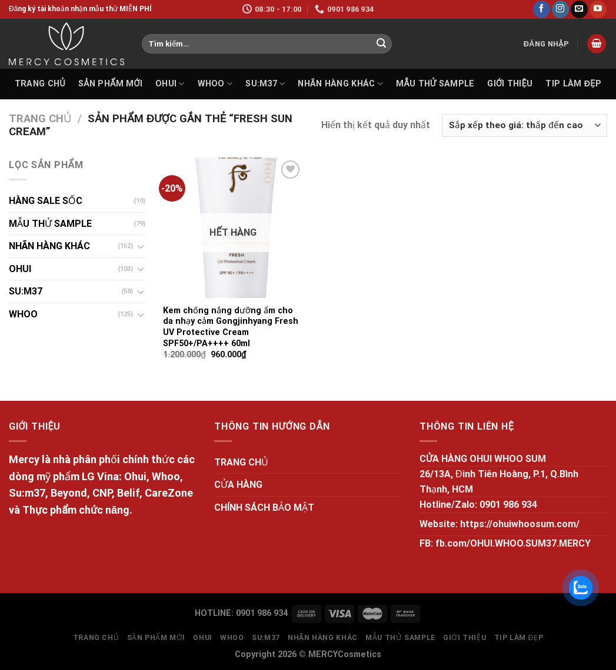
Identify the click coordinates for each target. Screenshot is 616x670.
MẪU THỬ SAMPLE (435, 84)
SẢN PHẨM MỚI (110, 84)
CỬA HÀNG (238, 484)
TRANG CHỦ (40, 84)
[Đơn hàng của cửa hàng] (524, 125)
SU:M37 (265, 83)
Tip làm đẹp (573, 84)
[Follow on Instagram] (560, 9)
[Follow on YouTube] (598, 9)
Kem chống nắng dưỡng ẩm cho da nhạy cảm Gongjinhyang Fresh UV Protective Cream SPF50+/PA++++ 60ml (230, 327)
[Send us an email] (579, 9)
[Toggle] (140, 246)
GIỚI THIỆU (509, 84)
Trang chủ (40, 118)
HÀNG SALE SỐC (45, 200)
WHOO (215, 83)
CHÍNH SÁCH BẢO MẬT (264, 507)
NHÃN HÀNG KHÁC (340, 83)
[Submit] (381, 44)
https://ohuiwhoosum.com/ (520, 524)
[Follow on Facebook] (541, 9)
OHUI (170, 83)
